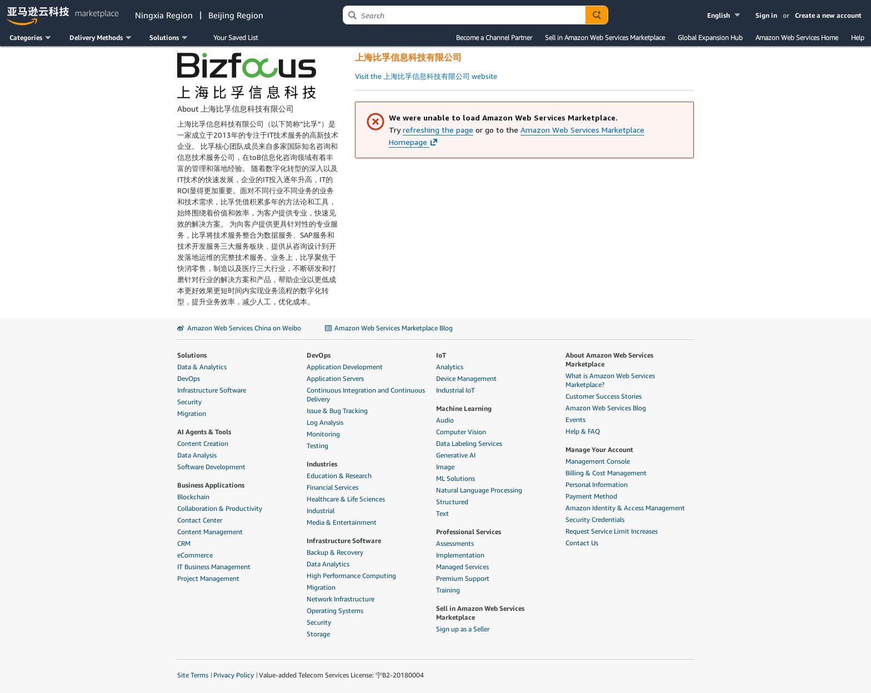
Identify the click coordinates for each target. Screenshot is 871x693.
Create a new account (828, 15)
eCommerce (195, 555)
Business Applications (210, 485)
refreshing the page (438, 129)
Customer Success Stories (603, 396)
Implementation (460, 555)
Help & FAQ (582, 431)
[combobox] (464, 15)
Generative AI (455, 455)
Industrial (320, 510)
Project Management (208, 578)
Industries (322, 464)
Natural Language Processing (479, 490)
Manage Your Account (599, 449)
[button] (724, 15)
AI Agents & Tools (204, 432)
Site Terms (192, 675)
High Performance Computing (351, 575)
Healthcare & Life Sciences (346, 499)
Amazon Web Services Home (796, 37)
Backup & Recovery (335, 552)
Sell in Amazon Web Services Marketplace (605, 37)
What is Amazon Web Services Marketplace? (610, 380)
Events (575, 419)
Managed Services (462, 567)
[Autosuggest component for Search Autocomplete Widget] (596, 15)
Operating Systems (335, 610)
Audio (445, 420)
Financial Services (332, 487)
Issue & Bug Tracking (337, 410)
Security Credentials (594, 519)
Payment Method (591, 496)
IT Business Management (214, 567)
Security (189, 402)
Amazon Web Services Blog (605, 408)
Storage (318, 634)
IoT (441, 355)
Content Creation (202, 443)
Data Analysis (197, 455)
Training (448, 590)
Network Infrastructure (340, 599)
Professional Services (468, 532)
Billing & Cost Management (606, 473)
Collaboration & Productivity (219, 508)
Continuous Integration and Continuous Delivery (366, 394)
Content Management (210, 532)
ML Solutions (455, 478)
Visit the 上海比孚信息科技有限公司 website (426, 76)
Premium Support (462, 578)
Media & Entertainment (342, 522)
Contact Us (581, 543)
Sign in (766, 15)
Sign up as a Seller (462, 629)
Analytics (449, 367)
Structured (452, 502)
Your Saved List (235, 37)
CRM (184, 543)
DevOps (188, 378)
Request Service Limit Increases (611, 531)
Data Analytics (328, 564)
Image (445, 467)
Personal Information (596, 484)
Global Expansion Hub (710, 37)
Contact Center (199, 520)
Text (442, 513)
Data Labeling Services (469, 443)
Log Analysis (325, 422)
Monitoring (323, 434)
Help (857, 37)
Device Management (466, 378)
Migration (191, 413)
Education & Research (339, 475)
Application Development (345, 367)
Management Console (597, 461)
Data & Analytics (202, 367)
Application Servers (335, 378)
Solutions (192, 355)
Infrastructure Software (211, 390)
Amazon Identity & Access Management (625, 508)
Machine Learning (464, 408)
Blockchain (193, 497)
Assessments (455, 543)
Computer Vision (461, 432)
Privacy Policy (233, 675)
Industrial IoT (455, 390)
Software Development (211, 467)
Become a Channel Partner (494, 37)
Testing (317, 445)
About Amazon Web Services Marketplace (609, 359)
